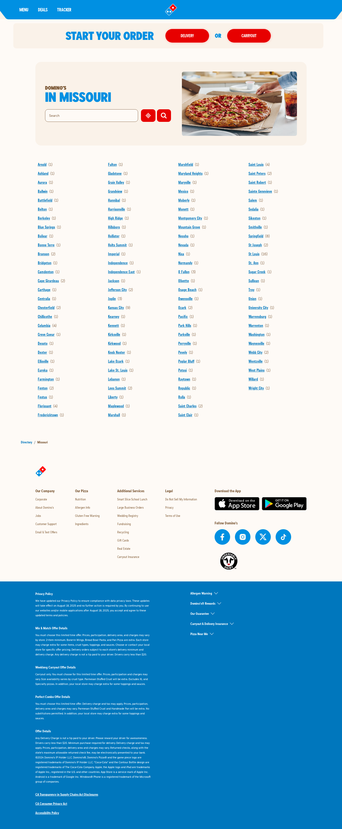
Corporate (41, 499)
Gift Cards (123, 540)
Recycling (123, 532)
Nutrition (80, 499)
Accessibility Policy (47, 813)
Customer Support (46, 524)
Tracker (64, 10)
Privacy (169, 507)
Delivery (190, 35)
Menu (23, 10)
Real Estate (123, 548)
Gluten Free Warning (87, 516)
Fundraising (124, 524)
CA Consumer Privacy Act (51, 803)
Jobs (38, 516)
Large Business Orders (130, 507)
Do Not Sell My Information (181, 499)
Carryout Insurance (128, 557)
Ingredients (81, 524)
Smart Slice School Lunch (132, 499)
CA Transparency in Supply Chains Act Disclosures (66, 794)
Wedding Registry (127, 516)
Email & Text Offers (46, 532)
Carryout (251, 35)
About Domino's (44, 507)
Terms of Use (172, 516)
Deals (42, 10)
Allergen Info (82, 507)
